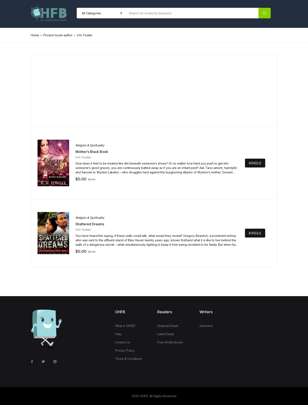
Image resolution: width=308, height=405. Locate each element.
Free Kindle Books (170, 342)
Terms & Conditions (128, 358)
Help (118, 334)
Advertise (206, 326)
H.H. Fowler (83, 157)
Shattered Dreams (89, 224)
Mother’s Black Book (91, 152)
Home (35, 35)
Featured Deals (167, 326)
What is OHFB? (125, 326)
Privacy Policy (125, 350)
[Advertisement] (154, 90)
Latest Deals (165, 334)
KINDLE (260, 163)
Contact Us (122, 342)
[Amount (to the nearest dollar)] (192, 13)
